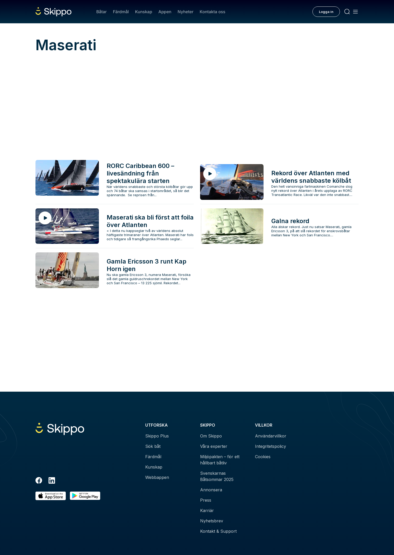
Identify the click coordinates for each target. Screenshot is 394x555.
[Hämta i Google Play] (85, 496)
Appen (164, 11)
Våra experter (213, 446)
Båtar (101, 11)
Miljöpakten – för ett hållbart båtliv (219, 459)
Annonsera (211, 489)
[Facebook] (38, 481)
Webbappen (157, 477)
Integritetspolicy (270, 446)
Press (205, 500)
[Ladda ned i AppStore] (50, 496)
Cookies (263, 456)
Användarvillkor (270, 436)
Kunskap (143, 11)
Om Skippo (211, 436)
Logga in (326, 12)
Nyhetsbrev (211, 520)
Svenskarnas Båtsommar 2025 (217, 476)
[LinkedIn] (51, 481)
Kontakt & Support (218, 531)
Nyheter (185, 11)
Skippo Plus (157, 436)
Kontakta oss (212, 11)
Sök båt (152, 446)
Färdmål (121, 11)
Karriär (207, 510)
